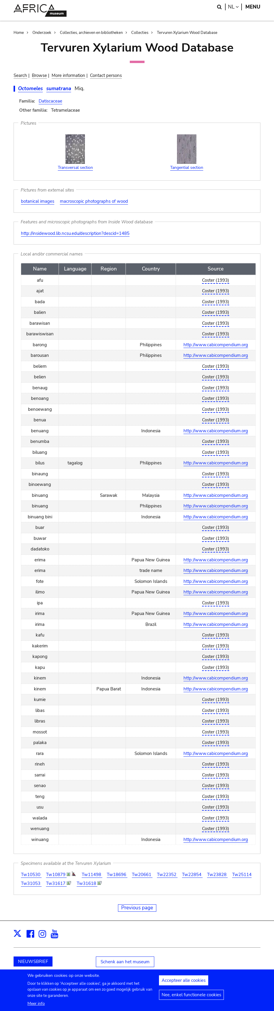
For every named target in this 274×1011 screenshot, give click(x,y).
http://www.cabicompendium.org (215, 345)
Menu (252, 7)
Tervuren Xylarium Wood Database (187, 32)
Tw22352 (167, 875)
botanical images (37, 201)
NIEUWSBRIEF (33, 961)
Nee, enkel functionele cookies (191, 997)
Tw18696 (117, 875)
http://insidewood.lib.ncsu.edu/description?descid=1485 (75, 233)
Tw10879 (56, 875)
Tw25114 (242, 875)
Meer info (36, 1006)
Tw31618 (87, 883)
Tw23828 (217, 875)
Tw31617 (56, 883)
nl (235, 7)
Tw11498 (92, 875)
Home (19, 32)
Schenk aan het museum (125, 962)
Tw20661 (142, 875)
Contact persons (106, 75)
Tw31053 (31, 883)
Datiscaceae (50, 101)
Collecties (139, 32)
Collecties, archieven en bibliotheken (91, 32)
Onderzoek (41, 32)
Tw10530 (31, 875)
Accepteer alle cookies (184, 983)
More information (68, 75)
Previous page (137, 907)
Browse (39, 75)
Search (20, 75)
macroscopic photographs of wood (94, 201)
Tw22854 (192, 875)
